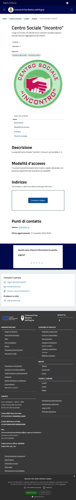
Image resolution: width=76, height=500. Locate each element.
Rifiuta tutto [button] (45, 492)
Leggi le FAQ (46, 408)
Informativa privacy (11, 463)
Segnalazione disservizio (50, 404)
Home (4, 18)
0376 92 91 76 (24, 227)
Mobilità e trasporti (48, 355)
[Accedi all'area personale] (67, 3)
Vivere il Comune (15, 18)
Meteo (44, 390)
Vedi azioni (17, 46)
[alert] (38, 487)
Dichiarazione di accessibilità (14, 471)
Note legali (8, 467)
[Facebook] (59, 320)
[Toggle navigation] (4, 9)
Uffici (6, 339)
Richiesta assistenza (49, 411)
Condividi (16, 42)
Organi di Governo (11, 331)
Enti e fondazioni (10, 342)
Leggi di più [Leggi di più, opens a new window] (62, 484)
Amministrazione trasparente (15, 456)
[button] (34, 488)
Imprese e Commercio (49, 342)
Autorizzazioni (10, 384)
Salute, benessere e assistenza (15, 380)
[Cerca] (71, 10)
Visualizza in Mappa (38, 200)
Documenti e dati (11, 353)
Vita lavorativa (47, 339)
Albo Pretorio (9, 460)
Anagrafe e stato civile (49, 331)
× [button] (74, 476)
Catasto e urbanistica (49, 349)
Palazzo (34, 18)
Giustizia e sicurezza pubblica (15, 369)
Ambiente (8, 377)
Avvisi (44, 373)
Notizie (44, 366)
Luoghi (26, 18)
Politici (7, 346)
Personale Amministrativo (14, 350)
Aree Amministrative (12, 335)
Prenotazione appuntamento (52, 400)
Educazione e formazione (13, 366)
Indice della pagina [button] (21, 116)
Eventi (44, 386)
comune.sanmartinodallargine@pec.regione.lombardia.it (21, 432)
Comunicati (46, 369)
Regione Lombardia (9, 3)
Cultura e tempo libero (49, 335)
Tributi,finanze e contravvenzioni (16, 373)
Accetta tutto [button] (31, 492)
